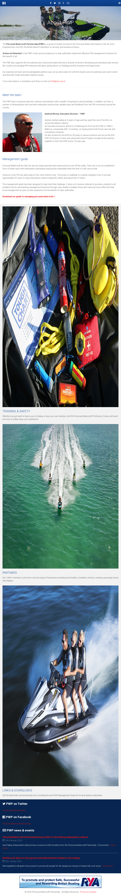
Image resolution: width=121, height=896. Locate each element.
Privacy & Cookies (88, 892)
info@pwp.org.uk (57, 81)
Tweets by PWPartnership (14, 810)
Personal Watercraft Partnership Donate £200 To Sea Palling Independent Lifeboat (45, 837)
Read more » (108, 866)
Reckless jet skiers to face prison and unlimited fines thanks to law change (41, 858)
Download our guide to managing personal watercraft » (29, 196)
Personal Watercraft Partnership (17, 823)
